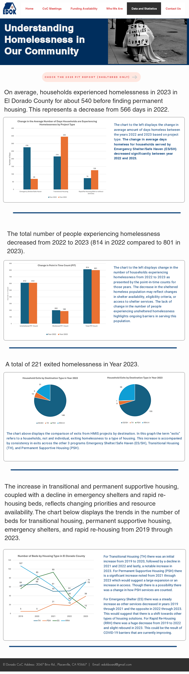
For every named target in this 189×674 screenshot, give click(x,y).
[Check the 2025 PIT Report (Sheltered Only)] (91, 77)
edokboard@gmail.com (116, 664)
